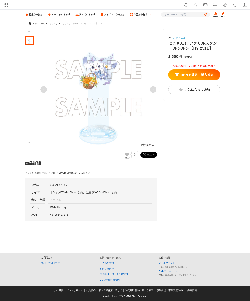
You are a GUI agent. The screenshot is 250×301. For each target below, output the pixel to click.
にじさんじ (180, 37)
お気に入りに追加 (194, 89)
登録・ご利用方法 (50, 263)
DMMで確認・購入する (194, 75)
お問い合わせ (107, 268)
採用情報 (192, 290)
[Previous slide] (44, 89)
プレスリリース (74, 290)
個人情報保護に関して (110, 290)
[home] (30, 23)
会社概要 (58, 290)
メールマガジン (167, 263)
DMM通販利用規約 (110, 280)
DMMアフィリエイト (170, 271)
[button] (29, 40)
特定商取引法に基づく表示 (139, 290)
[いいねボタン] (127, 155)
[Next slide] (153, 89)
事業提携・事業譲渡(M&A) (170, 290)
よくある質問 (107, 263)
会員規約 (91, 290)
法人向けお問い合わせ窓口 (114, 274)
